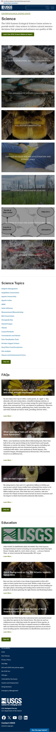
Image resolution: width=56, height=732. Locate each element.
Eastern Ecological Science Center (15, 13)
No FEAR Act (5, 671)
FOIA (3, 652)
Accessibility (5, 648)
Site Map (4, 664)
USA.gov (4, 675)
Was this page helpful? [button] (39, 730)
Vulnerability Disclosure (9, 679)
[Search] (47, 7)
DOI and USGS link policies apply (12, 667)
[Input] (37, 7)
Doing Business (6, 687)
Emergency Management (9, 691)
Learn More (7, 416)
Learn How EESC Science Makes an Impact (17, 34)
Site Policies (5, 656)
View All (6, 362)
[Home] (6, 9)
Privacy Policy (6, 660)
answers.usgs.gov (7, 726)
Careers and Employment (9, 683)
